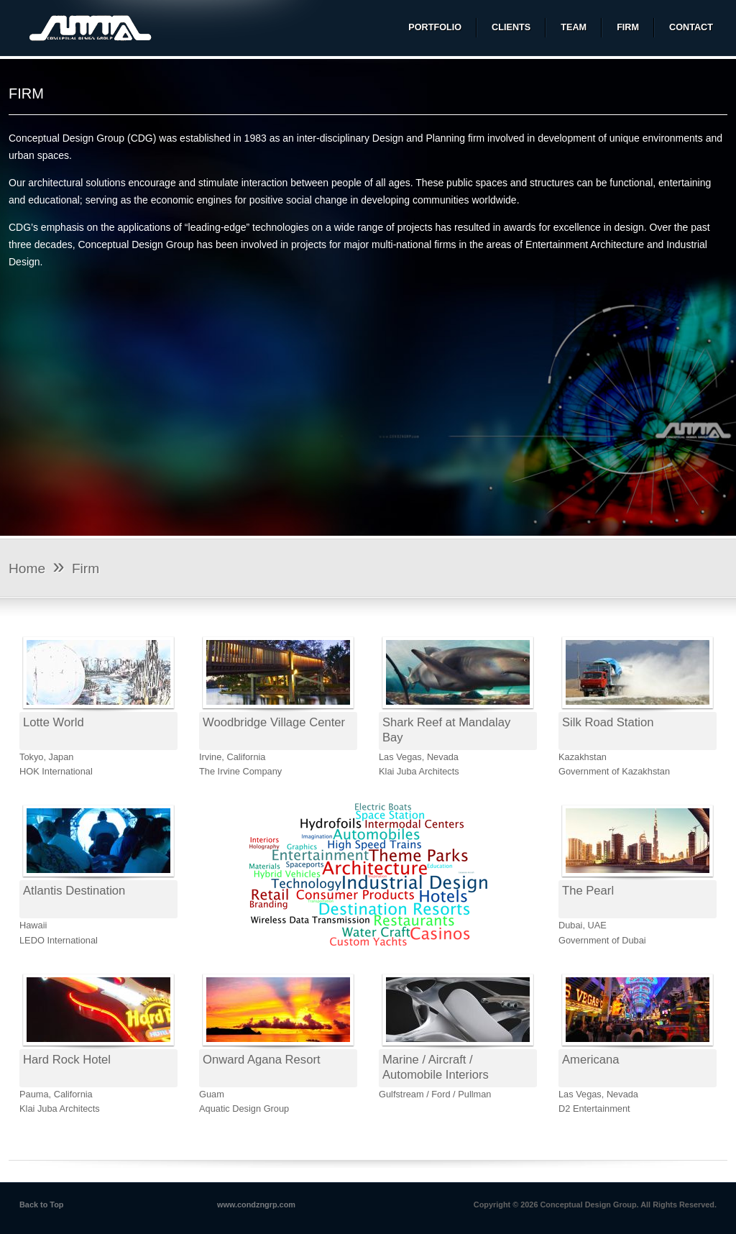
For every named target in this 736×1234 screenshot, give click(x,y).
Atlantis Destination (74, 890)
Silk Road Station (608, 722)
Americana (590, 1059)
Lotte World (53, 722)
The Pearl (588, 890)
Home (27, 568)
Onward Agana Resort (262, 1059)
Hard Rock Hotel (67, 1059)
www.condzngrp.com (256, 1204)
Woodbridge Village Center (274, 722)
